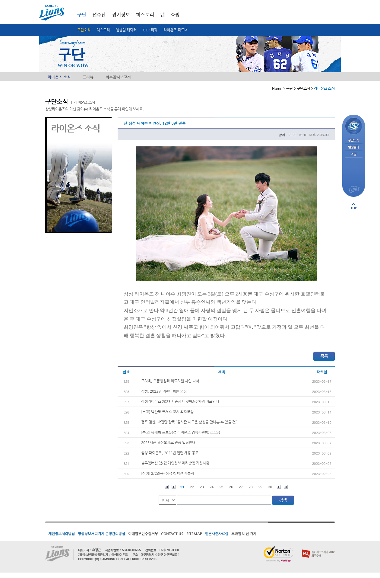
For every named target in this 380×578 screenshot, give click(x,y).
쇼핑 (175, 15)
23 (202, 487)
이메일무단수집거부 (143, 534)
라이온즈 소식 (59, 76)
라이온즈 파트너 (175, 30)
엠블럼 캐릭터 (126, 30)
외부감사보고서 (118, 76)
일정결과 (353, 147)
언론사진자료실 (216, 534)
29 (260, 487)
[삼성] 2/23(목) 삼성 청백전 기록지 (167, 473)
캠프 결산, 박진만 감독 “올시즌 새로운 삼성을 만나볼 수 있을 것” (189, 422)
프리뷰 (88, 76)
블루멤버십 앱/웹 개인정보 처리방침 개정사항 (175, 463)
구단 (81, 15)
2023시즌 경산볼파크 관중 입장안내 (168, 442)
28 (250, 487)
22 (192, 487)
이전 (173, 487)
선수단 (99, 15)
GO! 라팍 (150, 30)
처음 (166, 487)
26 (231, 487)
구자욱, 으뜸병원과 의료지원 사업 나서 (170, 381)
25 (221, 487)
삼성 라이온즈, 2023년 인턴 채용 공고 (169, 453)
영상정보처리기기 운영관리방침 (101, 534)
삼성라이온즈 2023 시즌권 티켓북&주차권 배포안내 (180, 401)
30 (270, 487)
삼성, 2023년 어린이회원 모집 (164, 391)
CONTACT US (172, 534)
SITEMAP (194, 534)
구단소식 (83, 30)
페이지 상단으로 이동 (353, 206)
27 (241, 487)
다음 (278, 487)
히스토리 (103, 30)
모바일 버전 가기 (243, 534)
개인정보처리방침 (61, 534)
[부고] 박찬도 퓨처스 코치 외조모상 (167, 412)
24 (212, 487)
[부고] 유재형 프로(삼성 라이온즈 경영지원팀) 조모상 (180, 432)
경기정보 (121, 15)
